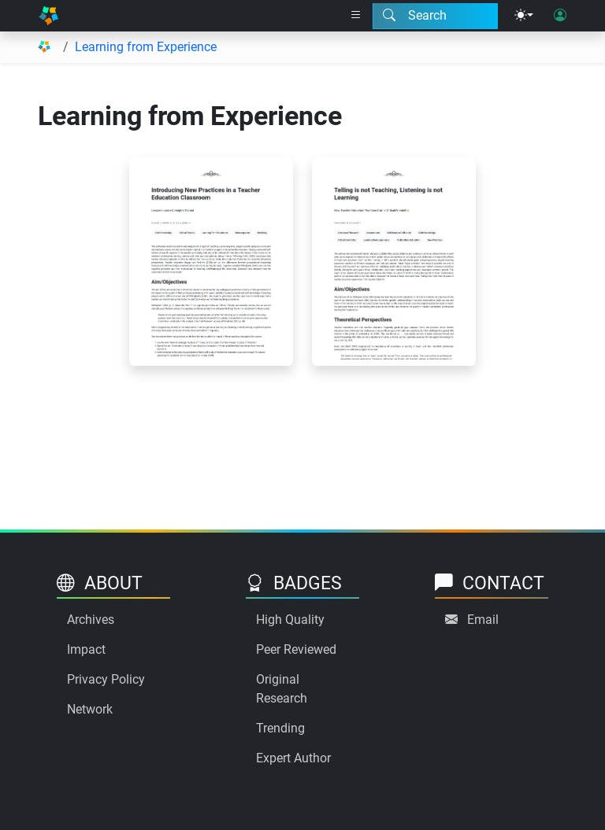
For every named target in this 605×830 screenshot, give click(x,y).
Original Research (281, 689)
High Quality (290, 619)
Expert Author (293, 758)
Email (483, 619)
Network (90, 709)
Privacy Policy (106, 679)
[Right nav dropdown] (356, 16)
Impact (86, 649)
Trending (280, 728)
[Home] (48, 15)
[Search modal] (435, 15)
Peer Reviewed (296, 649)
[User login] (560, 16)
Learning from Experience (146, 46)
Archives (90, 619)
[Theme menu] (524, 16)
